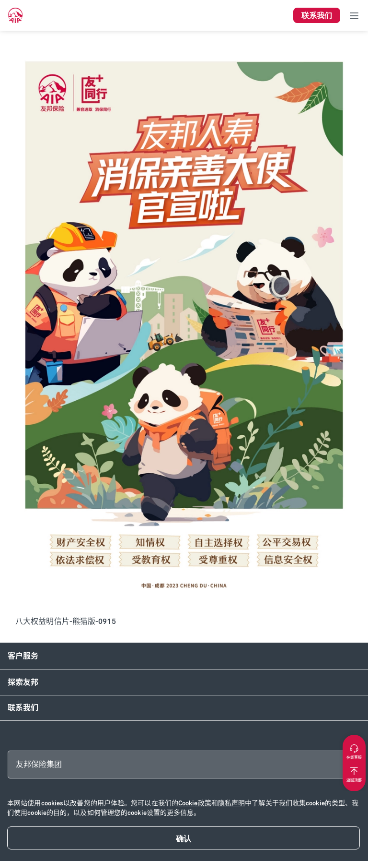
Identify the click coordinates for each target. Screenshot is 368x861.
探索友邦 (23, 682)
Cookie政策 (194, 803)
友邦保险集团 (39, 764)
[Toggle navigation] (354, 15)
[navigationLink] (15, 15)
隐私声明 (231, 803)
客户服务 (23, 655)
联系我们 (23, 707)
